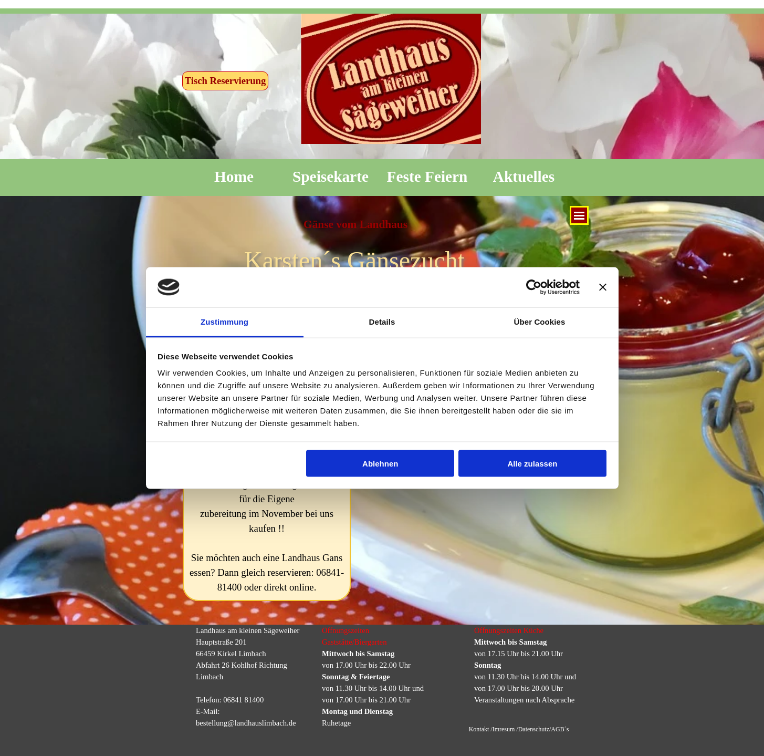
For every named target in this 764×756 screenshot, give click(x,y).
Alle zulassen (532, 463)
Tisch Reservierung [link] (225, 80)
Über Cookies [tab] (540, 321)
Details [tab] (382, 321)
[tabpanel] (378, 677)
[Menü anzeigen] (579, 215)
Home (234, 176)
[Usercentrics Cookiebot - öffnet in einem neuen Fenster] (534, 287)
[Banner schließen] (602, 287)
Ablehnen (380, 463)
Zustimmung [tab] (224, 321)
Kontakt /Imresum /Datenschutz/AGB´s (519, 729)
